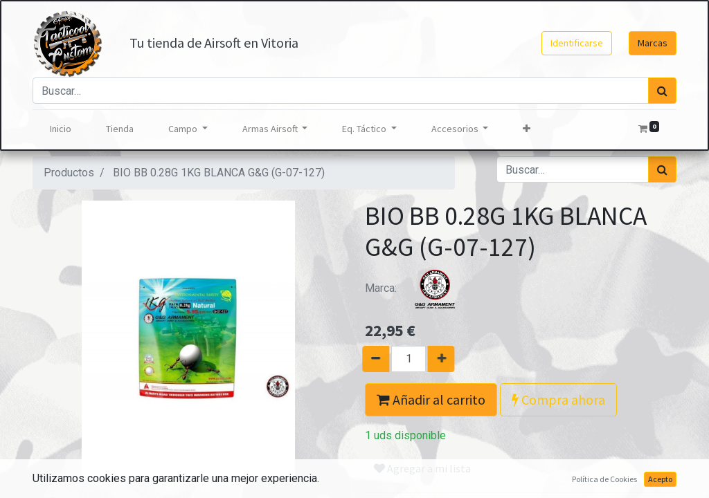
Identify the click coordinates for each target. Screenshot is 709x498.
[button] (526, 129)
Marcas (652, 43)
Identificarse (576, 43)
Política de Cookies (604, 479)
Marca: (417, 288)
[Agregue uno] (446, 359)
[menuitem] (61, 129)
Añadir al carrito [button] (431, 399)
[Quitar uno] (370, 359)
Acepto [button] (660, 479)
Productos (69, 172)
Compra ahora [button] (558, 399)
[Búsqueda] (662, 90)
